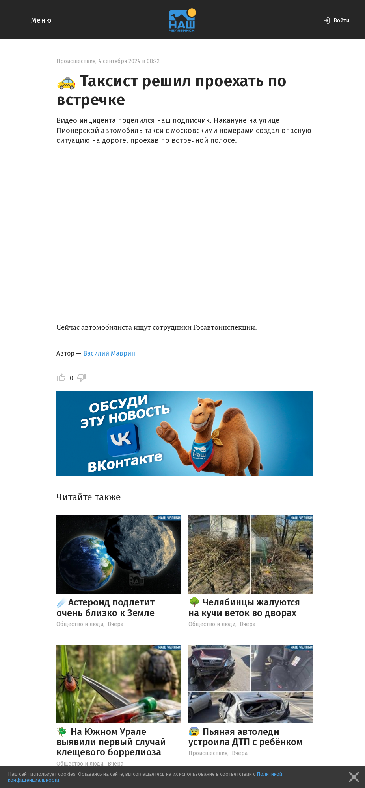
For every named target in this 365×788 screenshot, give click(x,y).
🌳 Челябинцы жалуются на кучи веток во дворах (244, 607)
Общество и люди (79, 624)
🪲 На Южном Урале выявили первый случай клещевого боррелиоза (111, 742)
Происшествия (75, 61)
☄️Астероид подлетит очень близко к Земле (105, 607)
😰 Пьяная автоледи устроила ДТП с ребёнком (245, 736)
